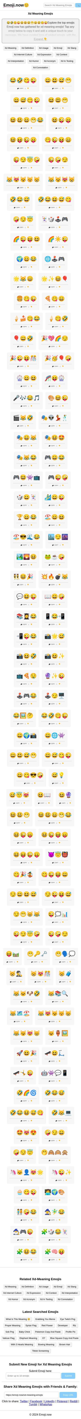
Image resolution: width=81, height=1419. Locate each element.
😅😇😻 (19, 795)
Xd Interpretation (16, 61)
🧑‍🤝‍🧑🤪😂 (26, 1212)
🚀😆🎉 (26, 1053)
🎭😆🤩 (54, 438)
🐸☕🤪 (54, 557)
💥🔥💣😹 (54, 577)
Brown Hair (64, 1344)
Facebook (36, 1401)
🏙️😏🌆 (58, 537)
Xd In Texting (67, 61)
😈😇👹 (58, 854)
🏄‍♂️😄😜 (54, 497)
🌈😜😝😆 (26, 239)
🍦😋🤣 (58, 318)
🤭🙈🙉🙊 (54, 1152)
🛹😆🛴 (54, 1053)
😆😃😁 (58, 100)
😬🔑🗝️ (37, 954)
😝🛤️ (12, 954)
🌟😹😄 (23, 279)
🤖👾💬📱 (54, 1073)
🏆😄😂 (26, 517)
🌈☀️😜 (58, 239)
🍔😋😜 (26, 299)
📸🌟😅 (54, 636)
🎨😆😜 (58, 398)
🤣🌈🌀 (26, 1093)
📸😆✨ (54, 656)
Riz (74, 1325)
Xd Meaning (10, 48)
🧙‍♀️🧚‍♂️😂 (54, 1212)
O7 (43, 1338)
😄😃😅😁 (58, 80)
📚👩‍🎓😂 (26, 616)
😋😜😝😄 (58, 140)
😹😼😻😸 (61, 179)
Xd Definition (27, 48)
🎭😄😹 (26, 438)
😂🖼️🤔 (23, 715)
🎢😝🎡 (54, 378)
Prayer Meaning (12, 1325)
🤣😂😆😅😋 (55, 199)
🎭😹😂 (26, 457)
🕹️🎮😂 (26, 696)
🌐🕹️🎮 (54, 259)
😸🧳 (65, 974)
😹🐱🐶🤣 (26, 993)
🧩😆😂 (26, 1252)
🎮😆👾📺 (26, 477)
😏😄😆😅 (23, 894)
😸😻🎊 (40, 974)
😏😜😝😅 (58, 894)
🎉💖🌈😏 (54, 338)
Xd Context (61, 54)
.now (13, 5)
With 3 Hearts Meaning (22, 1344)
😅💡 (58, 775)
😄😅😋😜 (26, 100)
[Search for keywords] (59, 5)
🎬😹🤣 (23, 418)
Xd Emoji (58, 48)
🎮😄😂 (54, 457)
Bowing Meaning (46, 1344)
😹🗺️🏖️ (20, 1013)
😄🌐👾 (54, 735)
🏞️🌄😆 (26, 557)
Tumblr (33, 1404)
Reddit (74, 1401)
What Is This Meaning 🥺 (18, 1319)
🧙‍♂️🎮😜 (23, 1232)
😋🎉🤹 (23, 874)
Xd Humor (34, 61)
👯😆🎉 (23, 577)
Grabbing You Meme (45, 1319)
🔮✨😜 (54, 676)
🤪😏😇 (23, 219)
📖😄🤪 (54, 596)
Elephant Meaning (28, 1338)
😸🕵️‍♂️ (16, 974)
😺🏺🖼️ (58, 1033)
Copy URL (68, 1395)
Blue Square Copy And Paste (64, 1338)
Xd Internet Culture (23, 54)
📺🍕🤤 (26, 676)
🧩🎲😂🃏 (54, 1232)
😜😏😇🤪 (26, 160)
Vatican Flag (8, 1338)
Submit (68, 1376)
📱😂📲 (54, 616)
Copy (20, 88)
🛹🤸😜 (23, 1073)
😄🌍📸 (26, 735)
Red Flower (47, 1325)
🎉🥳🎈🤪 (58, 358)
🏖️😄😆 (54, 517)
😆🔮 (65, 795)
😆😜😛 (61, 120)
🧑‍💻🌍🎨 (54, 1192)
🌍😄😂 (26, 259)
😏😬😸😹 (26, 914)
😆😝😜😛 (23, 140)
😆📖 (44, 795)
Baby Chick (24, 1332)
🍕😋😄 (54, 299)
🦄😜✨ (61, 1172)
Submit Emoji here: (40, 1371)
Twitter (24, 1401)
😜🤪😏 (58, 160)
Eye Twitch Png (67, 1319)
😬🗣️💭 (65, 954)
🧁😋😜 (26, 1192)
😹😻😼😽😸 (23, 179)
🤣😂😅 (20, 199)
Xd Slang (71, 48)
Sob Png (10, 1332)
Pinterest (62, 1401)
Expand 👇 (40, 39)
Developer (63, 1325)
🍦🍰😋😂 (26, 318)
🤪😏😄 (54, 1132)
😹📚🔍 (58, 993)
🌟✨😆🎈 (54, 279)
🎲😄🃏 (26, 497)
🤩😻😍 (26, 1132)
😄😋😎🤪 (30, 775)
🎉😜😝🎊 (23, 358)
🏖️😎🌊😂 (26, 537)
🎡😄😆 (26, 378)
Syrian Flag (31, 1325)
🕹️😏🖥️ (54, 696)
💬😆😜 (26, 596)
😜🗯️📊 (58, 914)
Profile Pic (71, 1332)
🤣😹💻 (61, 1113)
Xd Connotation (40, 67)
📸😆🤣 (26, 656)
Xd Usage (43, 48)
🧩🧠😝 (54, 1252)
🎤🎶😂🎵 (26, 398)
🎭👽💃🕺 (54, 418)
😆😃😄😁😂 (27, 120)
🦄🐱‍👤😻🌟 (27, 1172)
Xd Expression (44, 54)
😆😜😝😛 (54, 835)
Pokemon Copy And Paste (47, 1332)
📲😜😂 (26, 636)
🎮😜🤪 (58, 477)
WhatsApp (45, 1404)
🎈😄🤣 (23, 338)
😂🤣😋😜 (23, 80)
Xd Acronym (50, 61)
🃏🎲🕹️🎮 (54, 219)
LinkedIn (49, 1401)
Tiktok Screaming (40, 1351)
